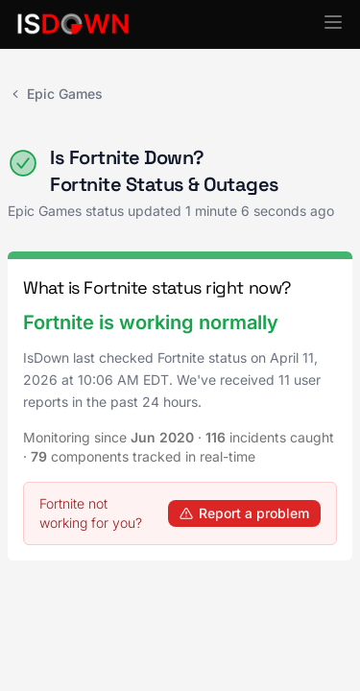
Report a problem (244, 513)
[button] (333, 22)
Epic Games (55, 93)
